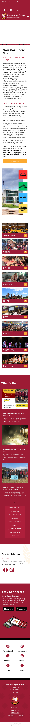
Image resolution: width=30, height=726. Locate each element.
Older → (15, 503)
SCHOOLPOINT (15, 511)
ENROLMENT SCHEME (15, 515)
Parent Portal (7, 6)
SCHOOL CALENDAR (15, 522)
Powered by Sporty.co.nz (15, 723)
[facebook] (4, 10)
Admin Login (15, 725)
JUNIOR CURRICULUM (15, 529)
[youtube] (10, 10)
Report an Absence (22, 2)
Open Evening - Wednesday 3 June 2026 (13, 414)
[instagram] (7, 10)
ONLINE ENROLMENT (15, 508)
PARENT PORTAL (15, 532)
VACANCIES (15, 525)
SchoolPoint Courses (7, 2)
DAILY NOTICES (15, 518)
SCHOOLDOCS (15, 536)
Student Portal (22, 6)
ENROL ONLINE (15, 161)
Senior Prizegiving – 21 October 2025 (14, 450)
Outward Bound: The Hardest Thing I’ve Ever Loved (13, 488)
